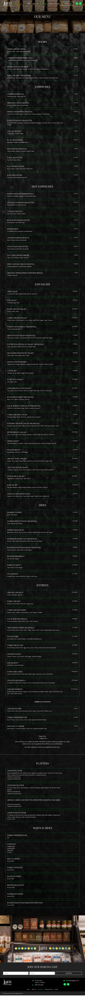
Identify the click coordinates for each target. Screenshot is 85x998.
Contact (56, 989)
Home (28, 989)
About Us (34, 989)
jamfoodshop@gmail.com (72, 980)
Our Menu (40, 989)
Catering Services (49, 989)
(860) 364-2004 (39, 985)
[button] (67, 3)
